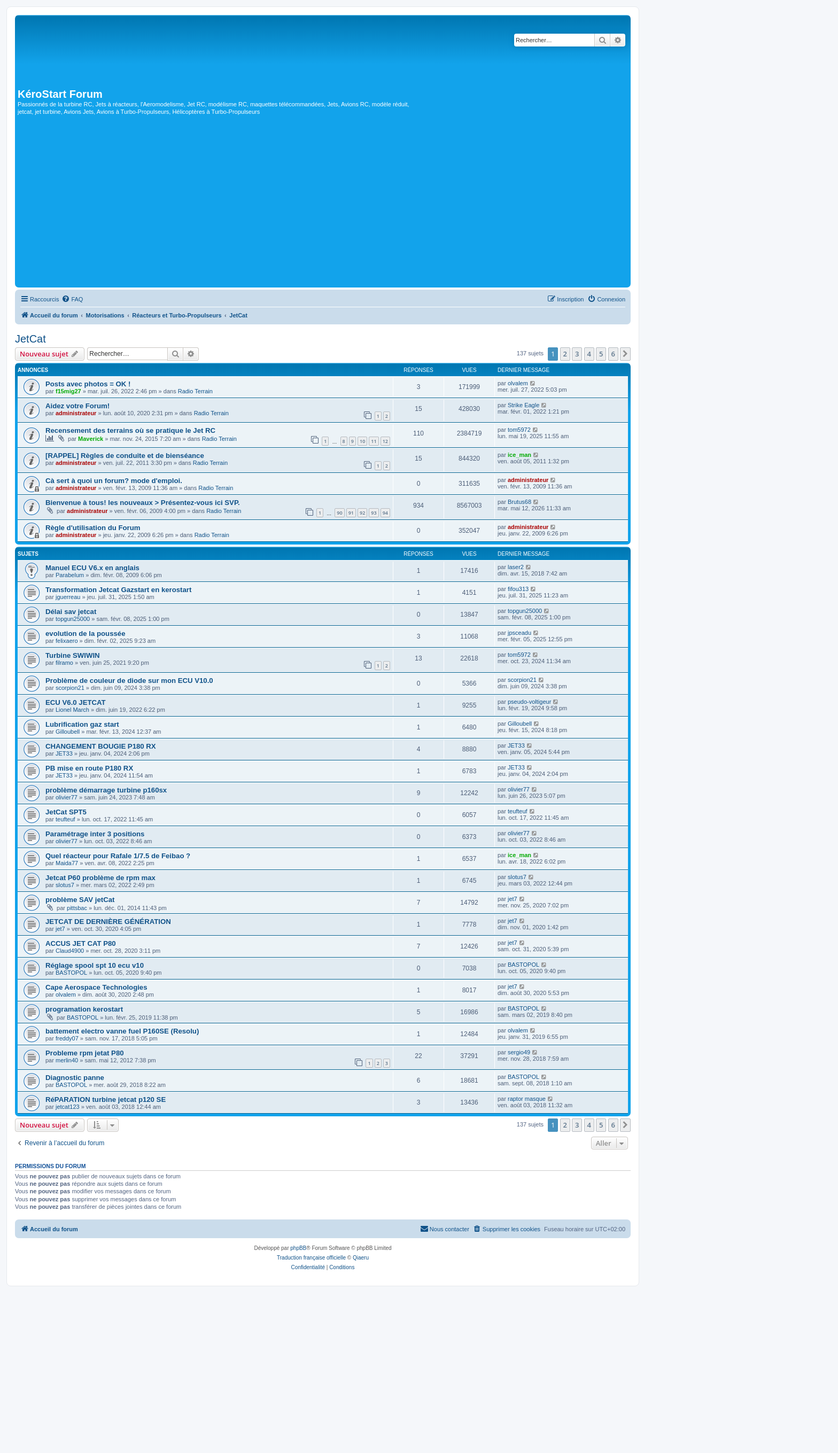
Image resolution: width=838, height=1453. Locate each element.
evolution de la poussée (85, 634)
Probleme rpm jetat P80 (84, 1053)
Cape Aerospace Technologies (96, 987)
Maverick (90, 439)
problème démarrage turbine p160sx (106, 790)
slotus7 (65, 885)
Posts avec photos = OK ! (87, 384)
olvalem (518, 383)
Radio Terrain (195, 391)
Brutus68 (519, 502)
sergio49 (519, 1052)
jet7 (512, 899)
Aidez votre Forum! (77, 406)
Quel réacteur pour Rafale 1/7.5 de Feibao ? (117, 856)
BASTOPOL (71, 972)
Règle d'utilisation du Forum (93, 528)
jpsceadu (519, 633)
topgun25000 (73, 619)
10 (362, 441)
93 (373, 512)
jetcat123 (68, 1107)
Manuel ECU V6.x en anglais (92, 568)
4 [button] (589, 354)
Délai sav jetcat (70, 612)
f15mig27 (68, 391)
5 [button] (601, 354)
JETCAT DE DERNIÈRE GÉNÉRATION (108, 922)
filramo (64, 662)
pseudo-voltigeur (529, 701)
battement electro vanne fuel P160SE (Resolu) (122, 1031)
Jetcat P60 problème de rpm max (100, 878)
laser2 (516, 567)
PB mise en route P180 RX (89, 768)
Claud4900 (70, 950)
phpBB (298, 1248)
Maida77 (67, 863)
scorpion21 (70, 688)
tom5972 (519, 429)
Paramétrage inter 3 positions (94, 834)
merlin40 (67, 1060)
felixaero (67, 641)
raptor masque (527, 1098)
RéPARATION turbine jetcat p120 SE (105, 1099)
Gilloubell (68, 731)
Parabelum (70, 575)
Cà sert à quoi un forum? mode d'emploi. (113, 481)
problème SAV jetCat (79, 900)
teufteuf (65, 819)
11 (373, 441)
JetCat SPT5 (66, 812)
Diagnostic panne (74, 1078)
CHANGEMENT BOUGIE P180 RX (100, 746)
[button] (625, 353)
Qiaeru (361, 1258)
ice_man (519, 455)
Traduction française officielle (311, 1258)
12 (385, 441)
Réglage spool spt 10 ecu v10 (94, 965)
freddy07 (67, 1038)
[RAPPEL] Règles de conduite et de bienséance (124, 456)
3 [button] (577, 354)
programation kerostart (84, 1009)
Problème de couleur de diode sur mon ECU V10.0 (129, 681)
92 (362, 512)
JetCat (30, 339)
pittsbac (77, 908)
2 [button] (565, 354)
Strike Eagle (523, 405)
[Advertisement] (323, 204)
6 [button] (613, 354)
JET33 (64, 753)
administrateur (76, 413)
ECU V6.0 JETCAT (75, 702)
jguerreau (68, 597)
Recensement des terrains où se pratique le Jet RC (130, 430)
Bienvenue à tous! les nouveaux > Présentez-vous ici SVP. (142, 503)
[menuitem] (72, 299)
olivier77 (66, 797)
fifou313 (518, 589)
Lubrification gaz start (82, 724)
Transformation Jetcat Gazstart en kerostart (118, 590)
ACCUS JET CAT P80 (80, 943)
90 (339, 512)
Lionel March (72, 709)
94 (385, 512)
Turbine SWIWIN (72, 655)
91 (351, 512)
